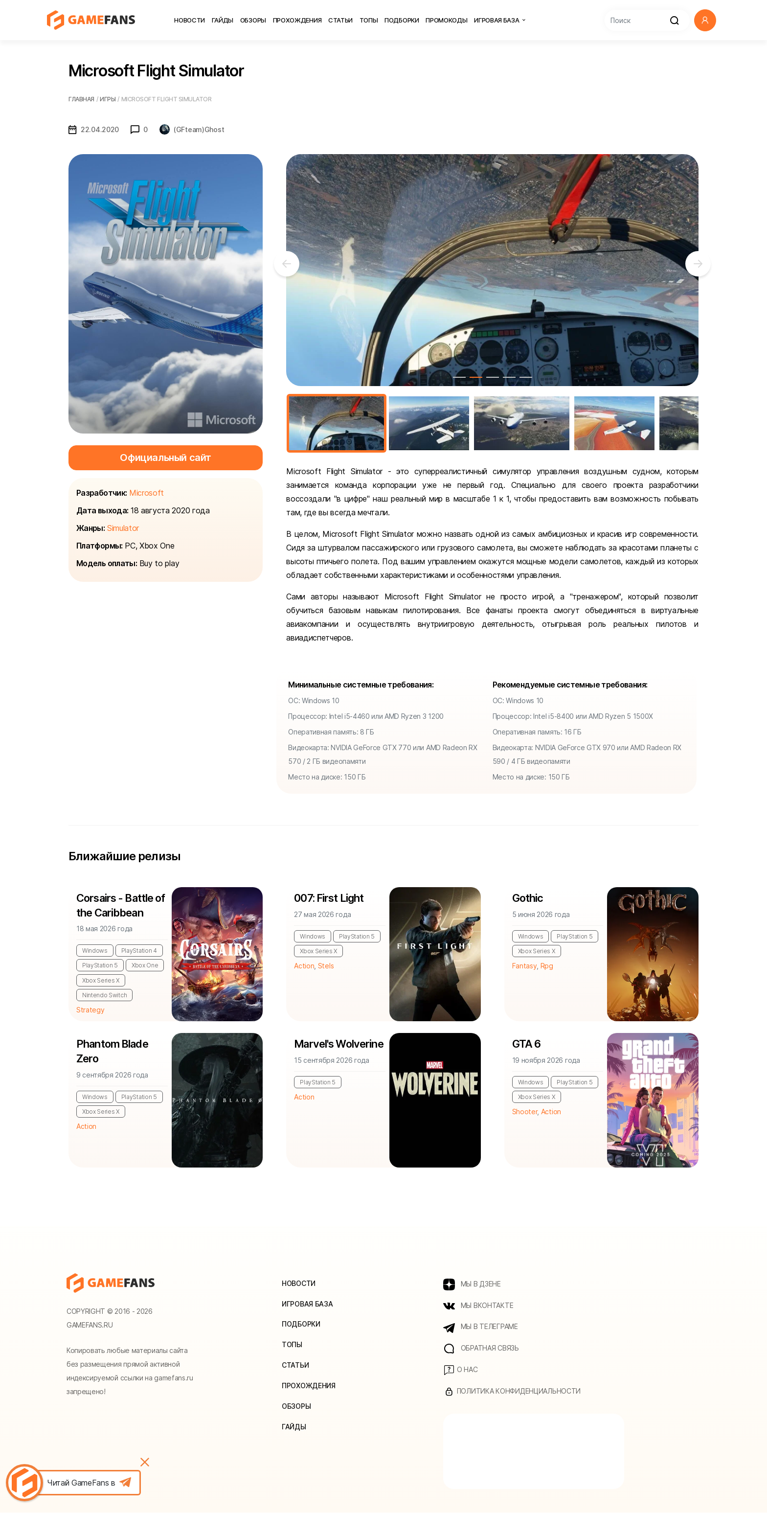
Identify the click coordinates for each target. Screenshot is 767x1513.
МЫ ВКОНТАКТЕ (478, 1306)
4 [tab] (509, 377)
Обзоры (253, 20)
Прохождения (297, 20)
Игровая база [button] (500, 20)
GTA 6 (526, 1044)
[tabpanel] (492, 270)
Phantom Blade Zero (112, 1051)
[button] (705, 20)
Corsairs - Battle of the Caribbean (121, 905)
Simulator (123, 528)
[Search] (647, 20)
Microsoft (146, 493)
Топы (369, 20)
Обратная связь (481, 1349)
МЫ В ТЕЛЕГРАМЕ (480, 1327)
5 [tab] (525, 377)
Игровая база (307, 1304)
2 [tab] (476, 377)
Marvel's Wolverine (339, 1044)
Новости (189, 20)
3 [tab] (492, 377)
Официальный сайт (165, 457)
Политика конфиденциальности (512, 1392)
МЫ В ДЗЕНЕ (472, 1284)
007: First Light (329, 898)
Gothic (528, 898)
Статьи (340, 20)
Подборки (401, 20)
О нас (460, 1370)
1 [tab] (459, 377)
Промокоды (446, 20)
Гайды (223, 20)
